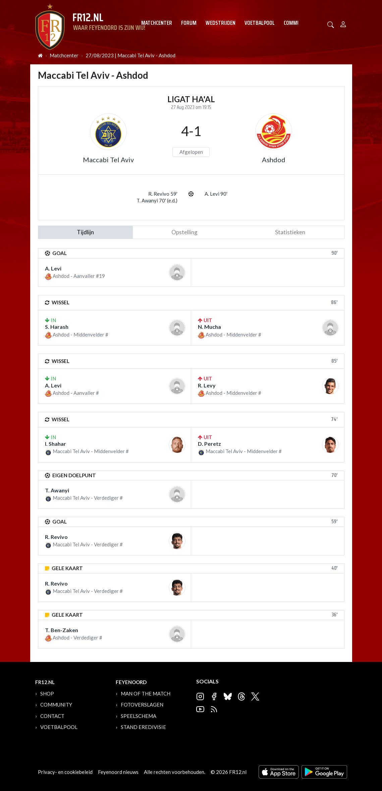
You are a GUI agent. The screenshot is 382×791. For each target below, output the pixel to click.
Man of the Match (145, 693)
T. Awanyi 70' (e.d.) (157, 200)
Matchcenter (156, 22)
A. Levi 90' (216, 194)
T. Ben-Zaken (61, 630)
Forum (189, 22)
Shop (47, 693)
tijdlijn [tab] (85, 232)
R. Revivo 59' (162, 194)
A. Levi (53, 268)
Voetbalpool (259, 22)
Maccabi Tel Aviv (108, 160)
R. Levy (207, 385)
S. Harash (56, 326)
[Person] (343, 23)
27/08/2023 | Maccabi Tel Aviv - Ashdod (130, 55)
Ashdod (273, 160)
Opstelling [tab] (184, 232)
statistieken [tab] (290, 232)
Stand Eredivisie (143, 727)
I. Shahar (55, 443)
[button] (330, 24)
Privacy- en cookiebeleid (65, 772)
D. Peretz (209, 443)
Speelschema (138, 716)
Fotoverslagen (142, 705)
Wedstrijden (220, 22)
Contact (52, 716)
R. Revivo (56, 537)
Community (297, 22)
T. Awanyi (57, 490)
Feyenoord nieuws (118, 772)
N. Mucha (209, 326)
